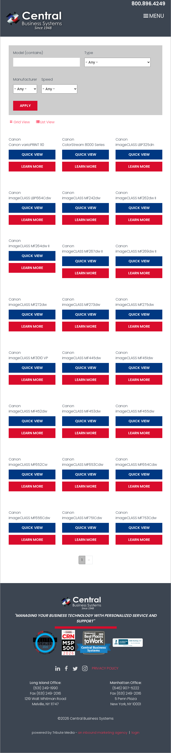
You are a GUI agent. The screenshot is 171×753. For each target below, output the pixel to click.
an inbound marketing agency (102, 732)
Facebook (66, 668)
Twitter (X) (75, 668)
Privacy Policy (105, 668)
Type (88, 52)
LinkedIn (57, 668)
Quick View (32, 154)
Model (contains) (28, 52)
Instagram (85, 668)
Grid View (22, 122)
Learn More (32, 166)
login (135, 732)
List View (47, 122)
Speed (47, 79)
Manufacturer (25, 79)
